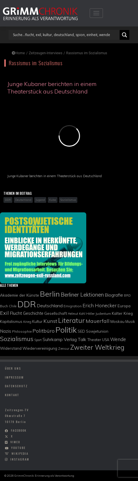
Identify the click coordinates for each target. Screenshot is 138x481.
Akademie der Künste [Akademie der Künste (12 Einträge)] (19, 295)
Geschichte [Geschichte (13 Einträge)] (33, 313)
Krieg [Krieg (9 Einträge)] (27, 321)
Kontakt (12, 394)
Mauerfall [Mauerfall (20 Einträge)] (98, 321)
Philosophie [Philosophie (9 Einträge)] (22, 331)
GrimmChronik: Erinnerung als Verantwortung (44, 475)
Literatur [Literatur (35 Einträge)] (71, 320)
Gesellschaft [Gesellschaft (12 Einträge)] (55, 313)
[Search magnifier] (124, 35)
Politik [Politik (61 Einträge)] (66, 330)
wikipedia (20, 453)
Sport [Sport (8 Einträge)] (38, 340)
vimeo (15, 442)
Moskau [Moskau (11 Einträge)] (117, 321)
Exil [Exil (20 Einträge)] (4, 313)
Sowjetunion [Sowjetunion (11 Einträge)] (97, 331)
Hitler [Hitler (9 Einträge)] (90, 313)
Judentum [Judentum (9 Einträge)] (103, 313)
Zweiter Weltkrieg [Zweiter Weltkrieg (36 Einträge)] (97, 347)
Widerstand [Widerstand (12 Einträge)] (11, 348)
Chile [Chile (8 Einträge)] (12, 306)
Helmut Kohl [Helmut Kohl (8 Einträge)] (76, 314)
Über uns (13, 368)
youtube (18, 448)
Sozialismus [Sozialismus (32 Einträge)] (16, 338)
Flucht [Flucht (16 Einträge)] (16, 313)
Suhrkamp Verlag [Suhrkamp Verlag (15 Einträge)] (60, 339)
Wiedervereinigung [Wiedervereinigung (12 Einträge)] (39, 348)
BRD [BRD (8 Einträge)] (127, 295)
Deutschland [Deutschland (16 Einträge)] (50, 305)
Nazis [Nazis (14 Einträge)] (5, 331)
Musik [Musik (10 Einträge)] (130, 321)
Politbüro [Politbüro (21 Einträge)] (43, 330)
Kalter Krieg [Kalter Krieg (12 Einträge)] (122, 313)
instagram (19, 459)
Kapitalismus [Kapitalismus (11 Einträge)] (11, 321)
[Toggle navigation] (96, 13)
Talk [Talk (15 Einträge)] (82, 339)
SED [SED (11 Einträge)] (81, 331)
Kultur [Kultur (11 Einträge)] (37, 321)
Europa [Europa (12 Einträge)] (124, 305)
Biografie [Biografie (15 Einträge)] (114, 295)
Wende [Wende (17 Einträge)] (118, 339)
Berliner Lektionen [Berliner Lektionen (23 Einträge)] (82, 294)
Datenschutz (16, 385)
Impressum (14, 377)
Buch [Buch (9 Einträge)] (4, 306)
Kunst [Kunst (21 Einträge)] (50, 321)
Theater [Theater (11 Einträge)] (94, 339)
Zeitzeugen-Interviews (45, 53)
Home (18, 53)
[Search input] (65, 35)
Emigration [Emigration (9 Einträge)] (73, 306)
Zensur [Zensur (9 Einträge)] (63, 348)
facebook (18, 430)
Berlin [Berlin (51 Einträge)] (50, 293)
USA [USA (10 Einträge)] (105, 340)
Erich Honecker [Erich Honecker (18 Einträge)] (100, 305)
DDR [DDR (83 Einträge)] (26, 304)
